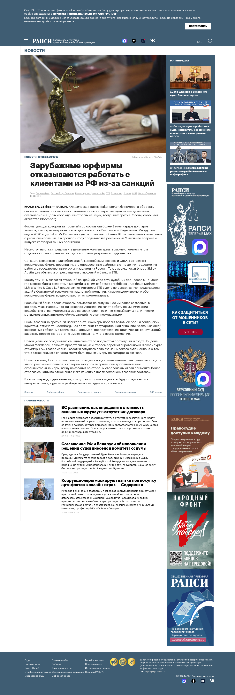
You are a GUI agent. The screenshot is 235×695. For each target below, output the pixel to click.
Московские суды (34, 675)
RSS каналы (156, 391)
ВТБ (108, 193)
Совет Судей (32, 667)
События (56, 664)
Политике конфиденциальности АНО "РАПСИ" (85, 13)
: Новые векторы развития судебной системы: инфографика (189, 171)
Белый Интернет (94, 660)
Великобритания (147, 193)
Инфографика (178, 126)
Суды (27, 660)
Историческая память (97, 667)
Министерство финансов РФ (90, 193)
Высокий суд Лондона (62, 193)
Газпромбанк (42, 193)
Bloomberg (116, 193)
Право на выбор (60, 660)
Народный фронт (94, 664)
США (134, 193)
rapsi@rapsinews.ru (155, 671)
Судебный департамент (38, 671)
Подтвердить (198, 26)
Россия (127, 193)
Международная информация (68, 671)
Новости (34, 51)
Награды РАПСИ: (94, 671)
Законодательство (62, 667)
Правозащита (32, 664)
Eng (198, 41)
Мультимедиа (179, 60)
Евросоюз (35, 195)
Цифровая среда (61, 675)
